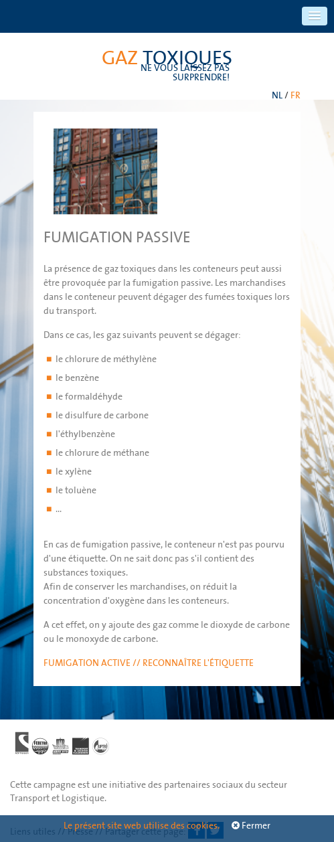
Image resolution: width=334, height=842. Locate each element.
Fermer (251, 825)
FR (295, 95)
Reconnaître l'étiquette (198, 662)
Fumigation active (88, 662)
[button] (314, 16)
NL (277, 95)
